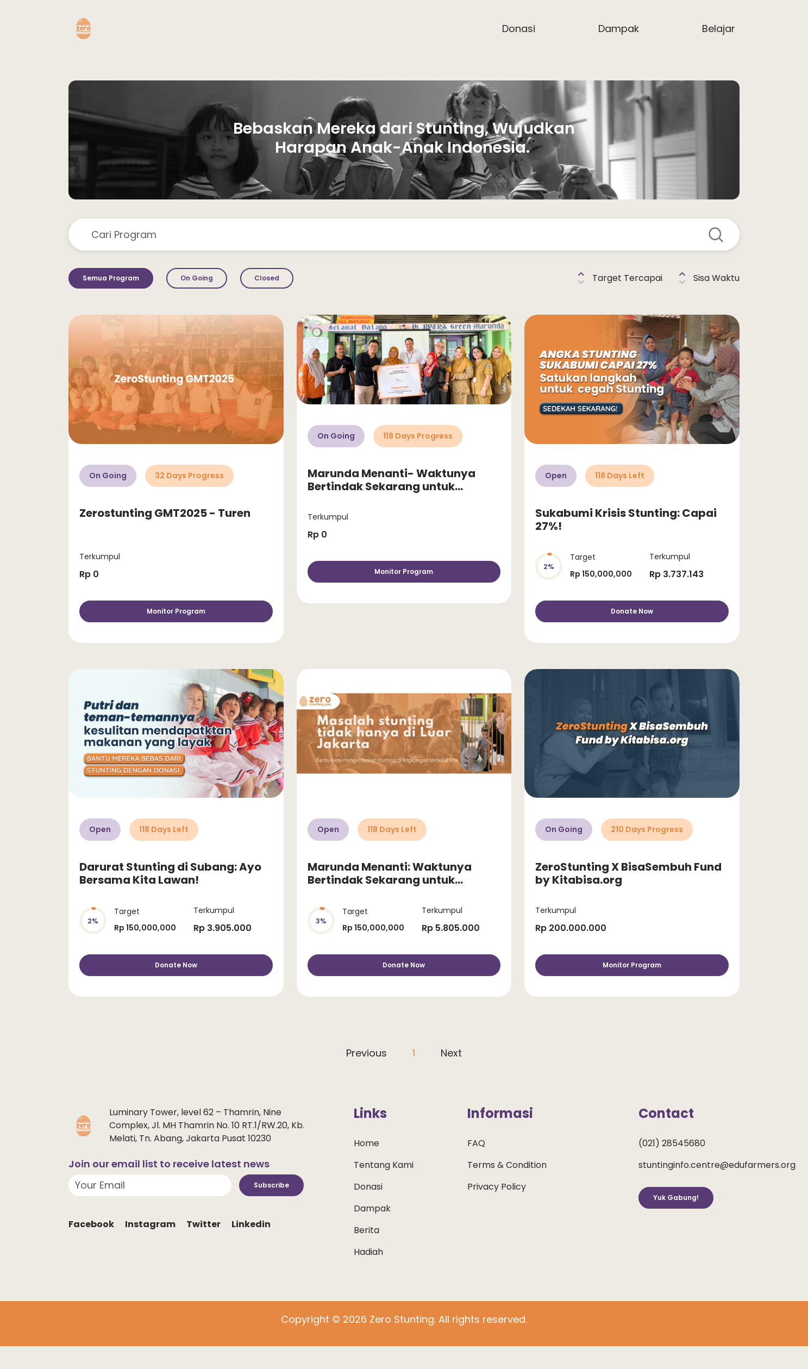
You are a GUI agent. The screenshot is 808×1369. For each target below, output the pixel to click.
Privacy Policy (496, 1212)
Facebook (91, 1258)
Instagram (150, 1258)
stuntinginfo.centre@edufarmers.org (717, 1190)
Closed (317, 282)
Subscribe (280, 1214)
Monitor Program (175, 623)
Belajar (718, 28)
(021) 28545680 (671, 1168)
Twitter (203, 1258)
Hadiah (368, 1277)
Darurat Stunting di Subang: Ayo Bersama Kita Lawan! (170, 890)
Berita (366, 1255)
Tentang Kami (384, 1190)
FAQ (476, 1168)
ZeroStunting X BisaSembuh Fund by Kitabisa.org (628, 890)
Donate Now (632, 623)
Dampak (618, 28)
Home (366, 1168)
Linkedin (251, 1258)
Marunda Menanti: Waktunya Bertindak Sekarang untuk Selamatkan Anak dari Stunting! (398, 896)
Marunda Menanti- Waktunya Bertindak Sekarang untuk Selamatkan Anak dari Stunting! (398, 495)
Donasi (518, 28)
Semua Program (123, 282)
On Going (230, 282)
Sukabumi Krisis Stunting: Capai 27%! (626, 528)
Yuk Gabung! (685, 1227)
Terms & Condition (507, 1190)
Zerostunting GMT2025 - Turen (164, 521)
